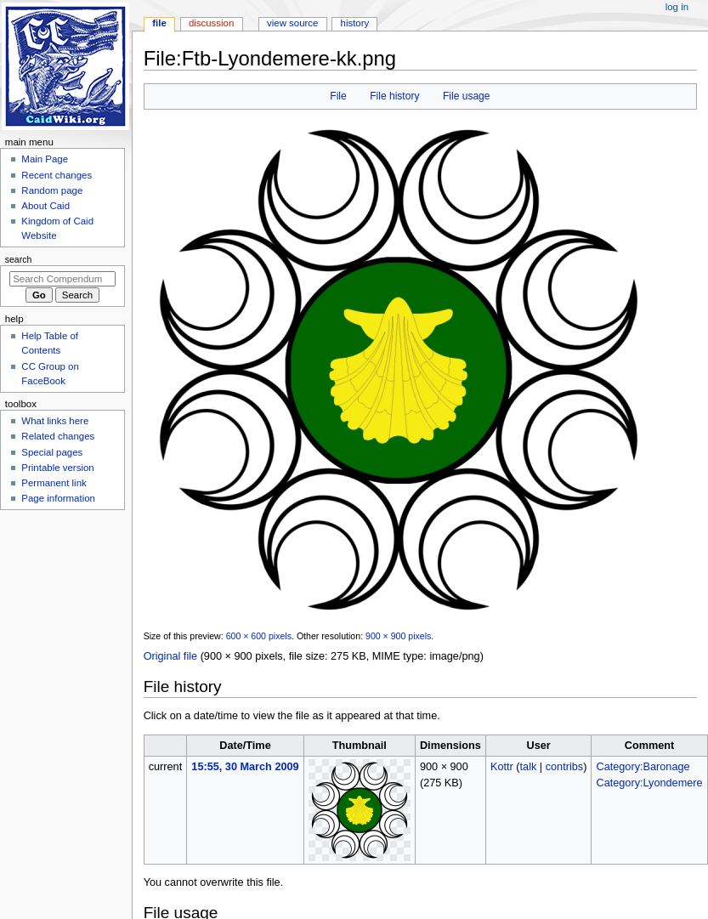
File (338, 96)
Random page (51, 190)
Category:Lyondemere (650, 783)
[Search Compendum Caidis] (62, 278)
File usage (466, 96)
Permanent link (53, 483)
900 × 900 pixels (398, 636)
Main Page (44, 159)
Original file (170, 656)
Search (18, 259)
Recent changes (56, 175)
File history (394, 96)
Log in (677, 7)
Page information (58, 498)
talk (528, 767)
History (355, 23)
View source (292, 23)
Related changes (57, 436)
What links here (54, 421)
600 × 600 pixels (259, 636)
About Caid (45, 206)
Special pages (51, 452)
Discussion (211, 23)
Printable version (57, 467)
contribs (564, 767)
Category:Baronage (643, 767)
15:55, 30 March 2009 (244, 767)
